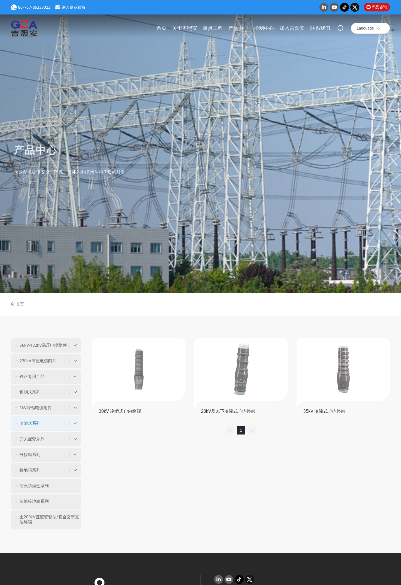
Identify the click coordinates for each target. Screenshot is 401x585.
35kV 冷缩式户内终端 (324, 411)
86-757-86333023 (34, 7)
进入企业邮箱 (73, 7)
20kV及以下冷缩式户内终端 (228, 411)
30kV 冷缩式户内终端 (120, 411)
